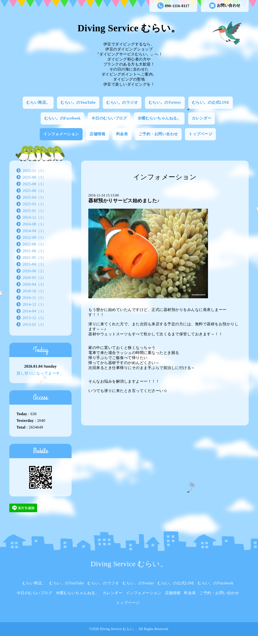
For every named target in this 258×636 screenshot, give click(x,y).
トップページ (200, 134)
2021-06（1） (34, 251)
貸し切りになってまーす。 (40, 373)
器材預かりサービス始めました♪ (124, 200)
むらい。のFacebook (62, 118)
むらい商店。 (38, 102)
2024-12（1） (34, 217)
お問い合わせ (225, 5)
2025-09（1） (34, 177)
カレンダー (202, 118)
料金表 (122, 134)
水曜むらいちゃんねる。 (159, 118)
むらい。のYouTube (78, 102)
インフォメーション (61, 134)
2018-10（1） (34, 291)
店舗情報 (97, 134)
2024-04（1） (34, 231)
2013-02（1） (34, 324)
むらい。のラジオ (122, 102)
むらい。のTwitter (165, 102)
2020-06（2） (34, 271)
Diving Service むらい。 (129, 28)
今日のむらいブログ (109, 118)
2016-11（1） (34, 298)
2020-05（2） (34, 278)
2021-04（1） (34, 264)
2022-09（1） (34, 237)
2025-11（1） (34, 171)
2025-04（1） (34, 197)
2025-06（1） (34, 191)
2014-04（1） (34, 311)
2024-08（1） (34, 224)
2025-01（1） (34, 211)
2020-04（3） (34, 284)
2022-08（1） (34, 244)
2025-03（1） (34, 204)
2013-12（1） (34, 318)
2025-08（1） (34, 184)
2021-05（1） (34, 257)
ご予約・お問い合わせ (158, 134)
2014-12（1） (34, 304)
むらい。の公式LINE (211, 102)
